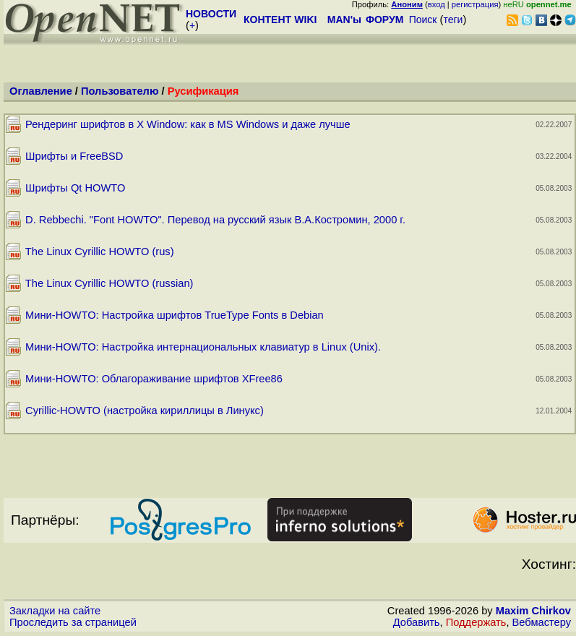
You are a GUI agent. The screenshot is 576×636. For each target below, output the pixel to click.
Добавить (416, 622)
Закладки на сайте (54, 610)
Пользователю (119, 91)
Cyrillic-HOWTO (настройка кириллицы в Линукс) (144, 410)
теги (453, 19)
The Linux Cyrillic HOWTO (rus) (99, 251)
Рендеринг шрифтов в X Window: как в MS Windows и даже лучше (188, 124)
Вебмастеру (541, 622)
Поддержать (476, 622)
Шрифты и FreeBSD (74, 156)
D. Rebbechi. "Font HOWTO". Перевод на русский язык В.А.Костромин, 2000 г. (215, 219)
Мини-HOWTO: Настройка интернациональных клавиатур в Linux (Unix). (203, 347)
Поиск (423, 19)
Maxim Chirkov (533, 610)
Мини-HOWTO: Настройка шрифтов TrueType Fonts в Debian (174, 315)
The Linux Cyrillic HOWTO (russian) (109, 283)
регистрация (475, 4)
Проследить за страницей (73, 622)
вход (436, 4)
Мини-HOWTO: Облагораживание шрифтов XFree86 (154, 378)
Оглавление (40, 91)
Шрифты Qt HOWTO (75, 188)
